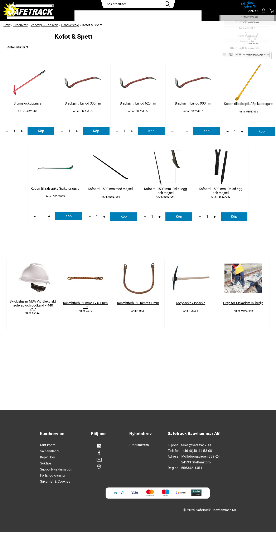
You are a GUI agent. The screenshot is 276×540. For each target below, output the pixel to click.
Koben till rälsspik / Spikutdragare (248, 104)
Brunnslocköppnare (28, 103)
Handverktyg (70, 25)
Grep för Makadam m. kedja (243, 303)
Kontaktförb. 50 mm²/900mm (138, 303)
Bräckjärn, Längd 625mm (138, 103)
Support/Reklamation (56, 469)
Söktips (46, 463)
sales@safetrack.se (196, 445)
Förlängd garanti (52, 475)
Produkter (87, 16)
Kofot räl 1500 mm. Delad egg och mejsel (220, 191)
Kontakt (166, 16)
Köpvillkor (47, 457)
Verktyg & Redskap (44, 25)
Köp (41, 131)
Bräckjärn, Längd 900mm (193, 103)
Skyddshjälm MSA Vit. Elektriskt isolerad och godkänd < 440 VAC (33, 305)
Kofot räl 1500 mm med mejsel (110, 189)
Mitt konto (48, 445)
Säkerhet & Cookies (55, 481)
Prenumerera (139, 445)
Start (7, 25)
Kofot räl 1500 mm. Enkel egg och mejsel (165, 191)
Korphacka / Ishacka (190, 303)
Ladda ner (189, 16)
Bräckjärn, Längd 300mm (83, 103)
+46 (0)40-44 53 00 (197, 451)
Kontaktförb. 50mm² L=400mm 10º (85, 305)
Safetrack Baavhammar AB (194, 433)
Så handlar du (50, 451)
